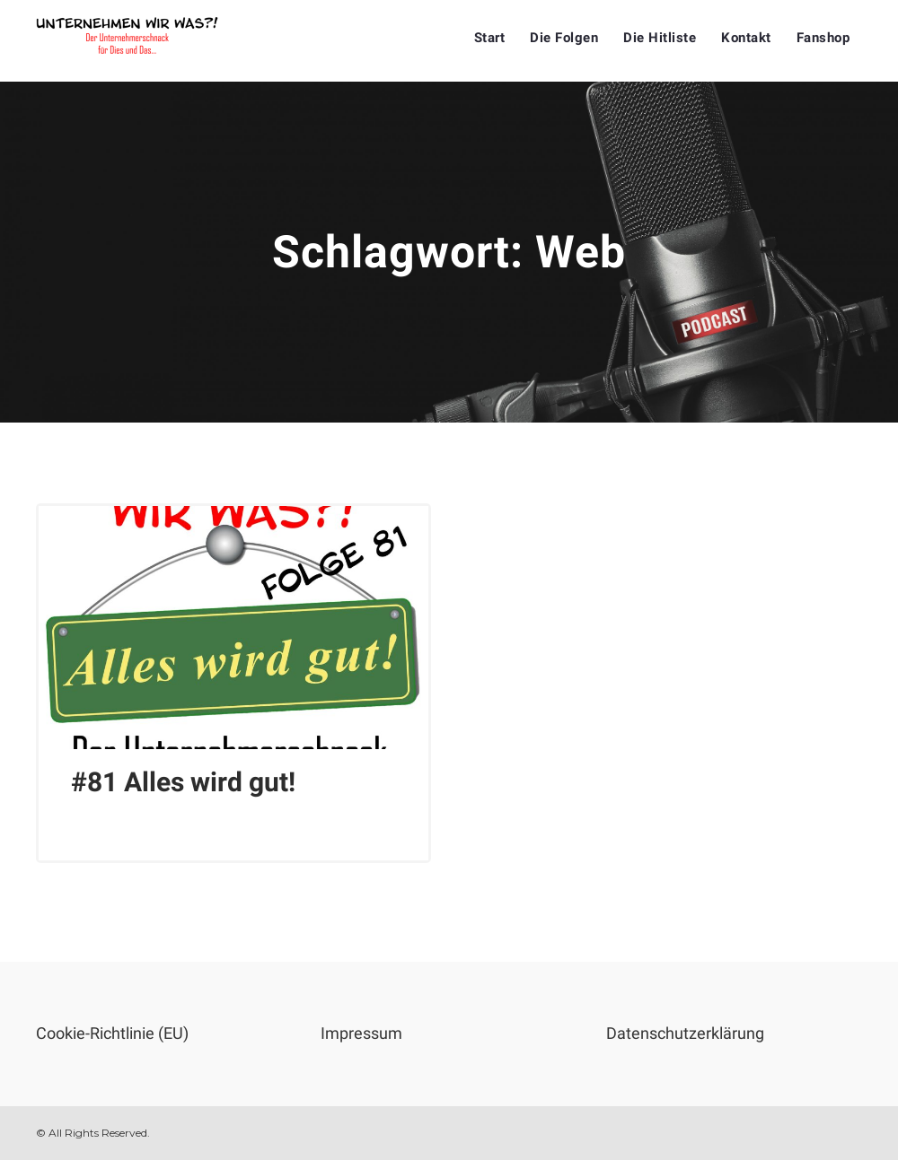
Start (490, 38)
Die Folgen (564, 38)
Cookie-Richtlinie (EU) (112, 1033)
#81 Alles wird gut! (183, 782)
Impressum (361, 1033)
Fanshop (823, 38)
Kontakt (746, 38)
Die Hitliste (659, 38)
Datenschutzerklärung (685, 1033)
